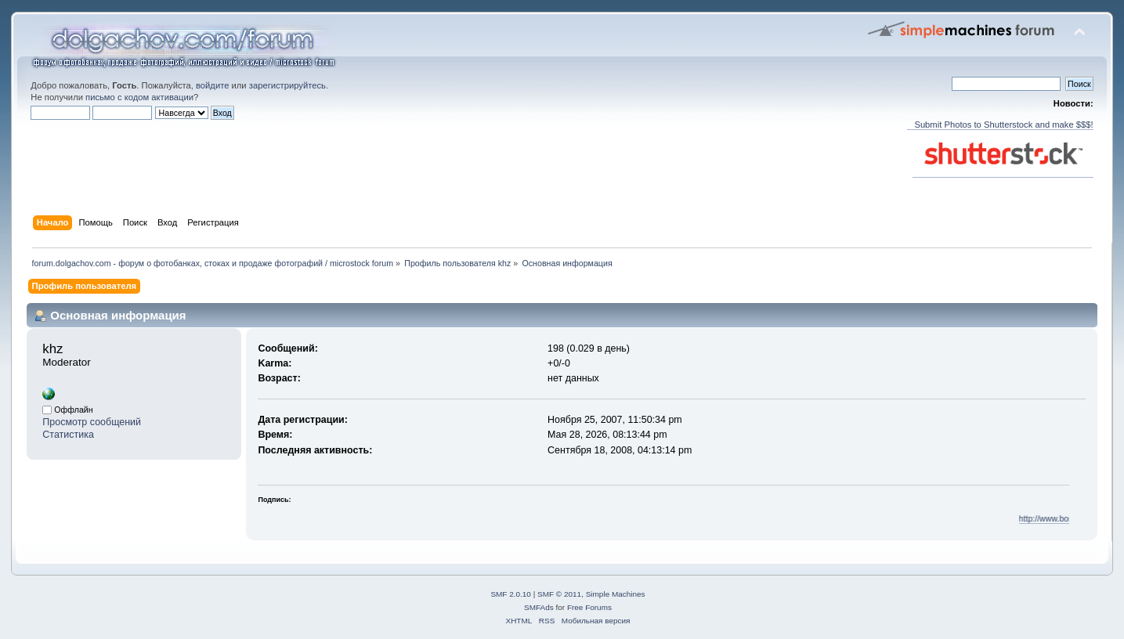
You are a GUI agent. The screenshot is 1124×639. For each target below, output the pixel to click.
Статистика (68, 434)
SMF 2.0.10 (510, 594)
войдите (212, 85)
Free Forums (589, 607)
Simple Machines (615, 594)
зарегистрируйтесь (287, 85)
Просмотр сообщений (91, 422)
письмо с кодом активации (139, 97)
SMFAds (539, 607)
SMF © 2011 (559, 594)
